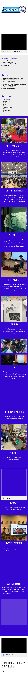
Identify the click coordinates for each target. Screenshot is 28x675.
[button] (2, 2)
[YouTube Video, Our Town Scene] (14, 568)
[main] (14, 22)
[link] (14, 43)
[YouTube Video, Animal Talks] (14, 396)
